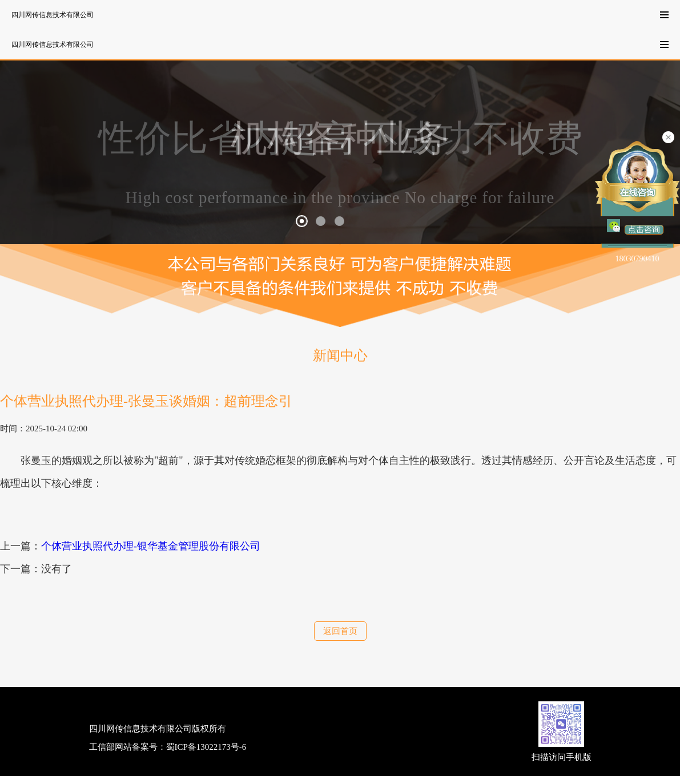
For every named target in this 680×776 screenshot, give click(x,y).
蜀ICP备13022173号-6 (206, 746)
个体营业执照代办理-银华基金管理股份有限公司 (150, 546)
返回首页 (340, 631)
